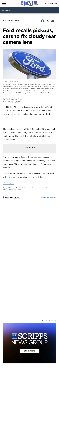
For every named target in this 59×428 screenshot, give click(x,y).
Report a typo (8, 183)
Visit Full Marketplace (48, 197)
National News (11, 20)
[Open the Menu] (4, 3)
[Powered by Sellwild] (52, 321)
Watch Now (51, 3)
